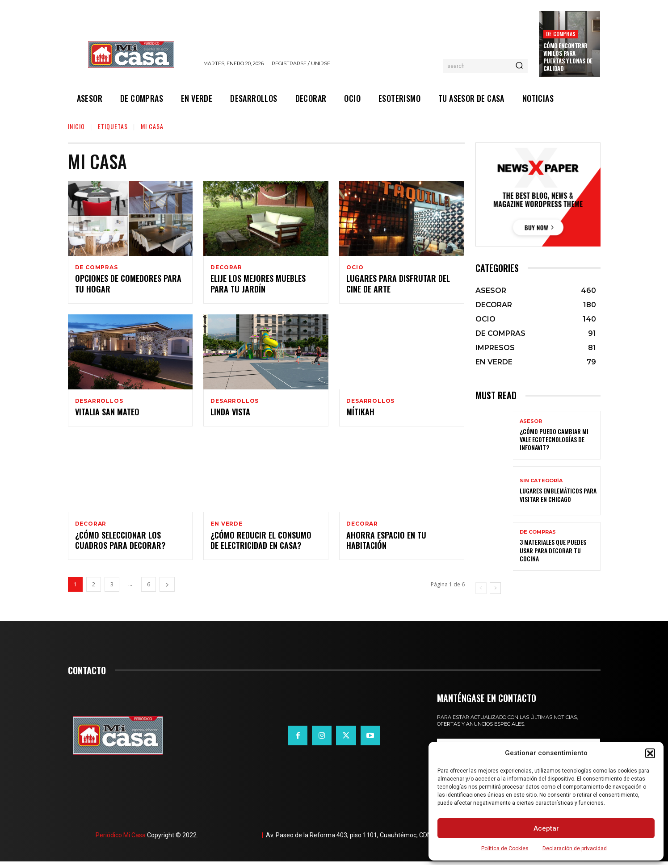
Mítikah (360, 414)
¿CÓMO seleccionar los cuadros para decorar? (120, 544)
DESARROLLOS (99, 402)
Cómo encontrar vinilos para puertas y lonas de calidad (567, 57)
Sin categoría (541, 480)
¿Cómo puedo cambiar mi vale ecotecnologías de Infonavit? (554, 439)
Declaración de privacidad (574, 848)
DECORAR (226, 267)
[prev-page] (481, 588)
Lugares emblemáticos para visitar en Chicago (558, 494)
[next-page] (167, 588)
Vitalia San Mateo (107, 414)
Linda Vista (230, 414)
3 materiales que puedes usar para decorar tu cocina (553, 550)
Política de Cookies (505, 848)
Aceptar (546, 828)
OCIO (354, 267)
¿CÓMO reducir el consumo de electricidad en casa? (260, 544)
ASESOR (531, 421)
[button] (650, 753)
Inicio (76, 126)
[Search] (519, 66)
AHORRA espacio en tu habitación (386, 544)
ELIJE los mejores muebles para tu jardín (258, 285)
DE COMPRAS (561, 34)
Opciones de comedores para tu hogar (128, 285)
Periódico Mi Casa (121, 838)
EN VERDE (226, 526)
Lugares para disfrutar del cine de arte (398, 285)
